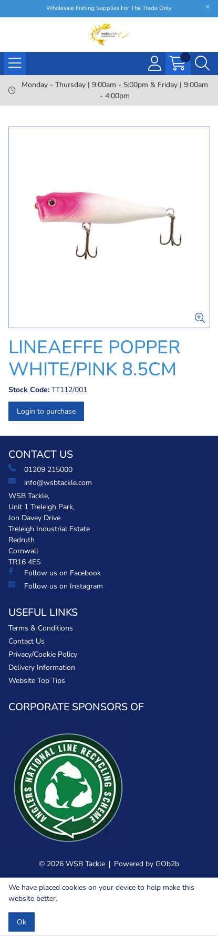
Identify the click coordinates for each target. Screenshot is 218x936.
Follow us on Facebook (54, 572)
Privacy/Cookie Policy (42, 654)
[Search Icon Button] (202, 63)
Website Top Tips (36, 681)
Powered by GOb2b (146, 864)
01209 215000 (40, 469)
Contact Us (26, 641)
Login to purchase (46, 411)
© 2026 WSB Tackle (72, 864)
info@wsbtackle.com (50, 482)
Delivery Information (41, 667)
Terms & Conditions (40, 628)
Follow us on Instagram (55, 586)
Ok (21, 922)
